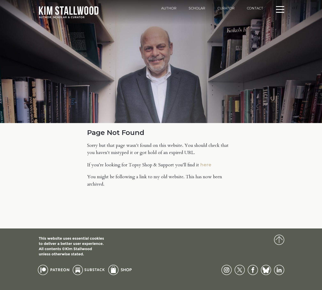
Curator (226, 8)
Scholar (197, 8)
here (205, 165)
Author (168, 8)
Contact (255, 8)
